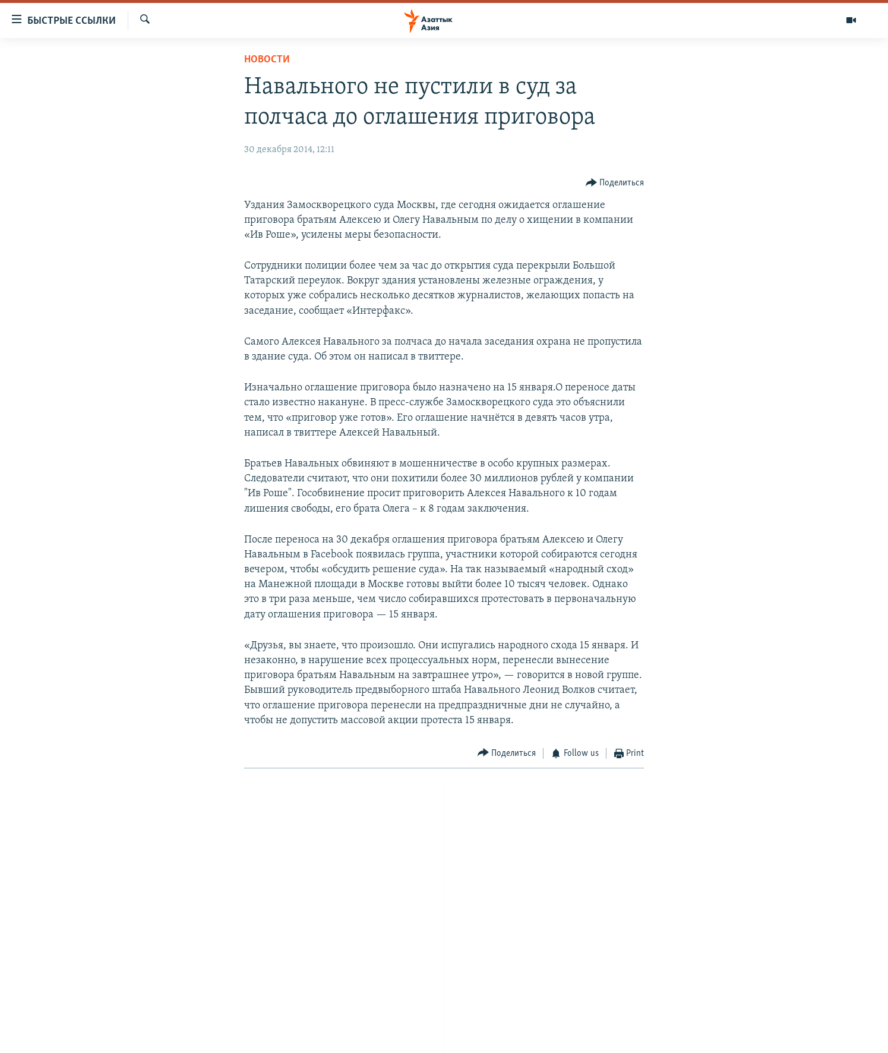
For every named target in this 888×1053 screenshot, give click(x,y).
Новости (267, 59)
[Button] (615, 182)
